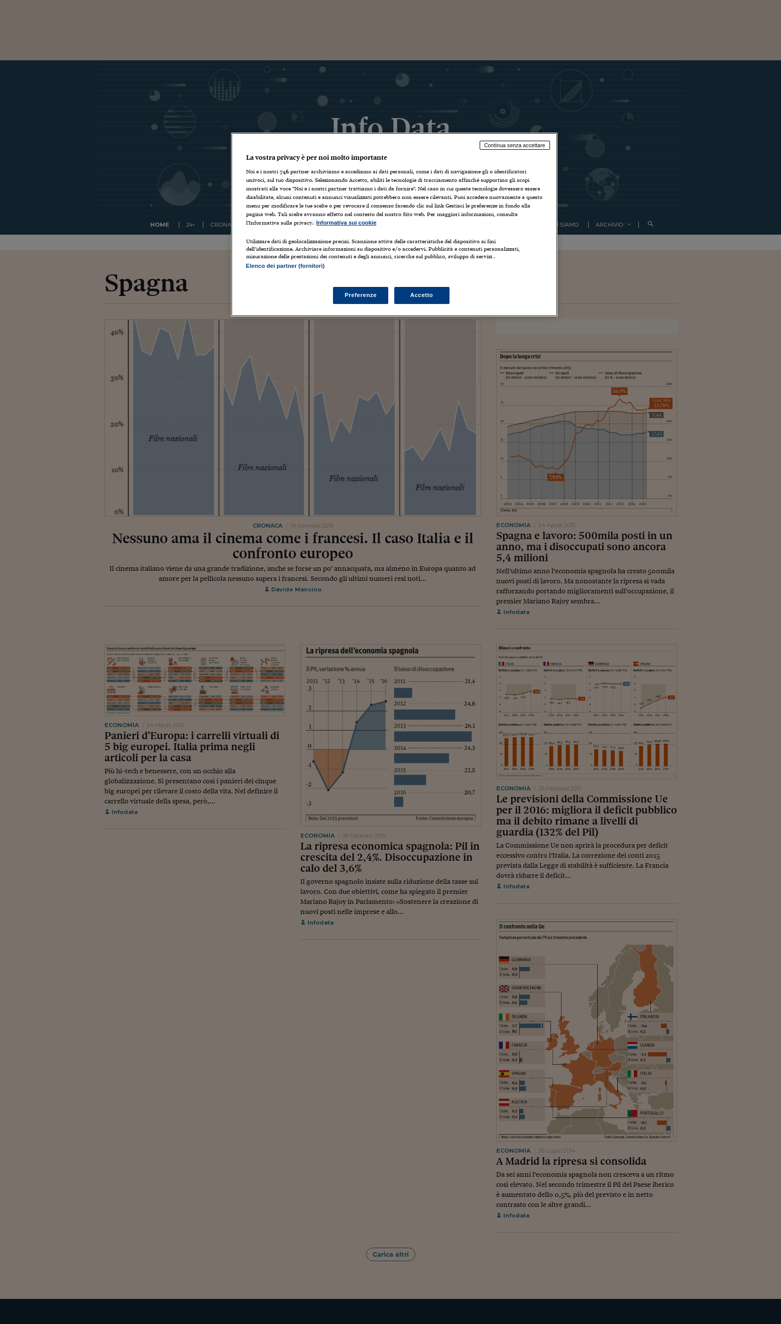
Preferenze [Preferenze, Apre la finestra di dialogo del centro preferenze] (361, 295)
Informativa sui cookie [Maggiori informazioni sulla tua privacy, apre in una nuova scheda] (346, 223)
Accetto (421, 295)
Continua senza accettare (514, 145)
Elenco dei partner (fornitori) (285, 266)
